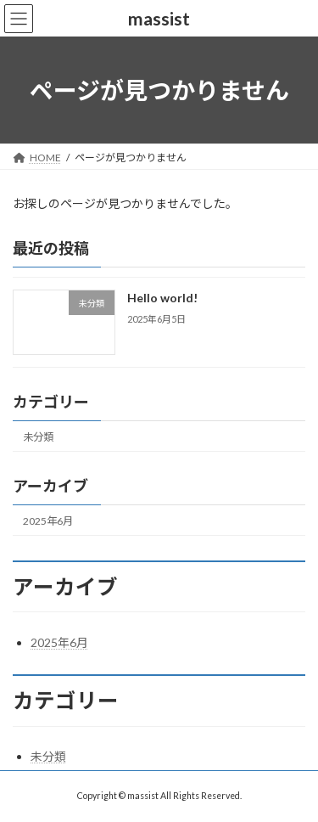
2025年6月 (48, 521)
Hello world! (162, 298)
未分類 (38, 437)
